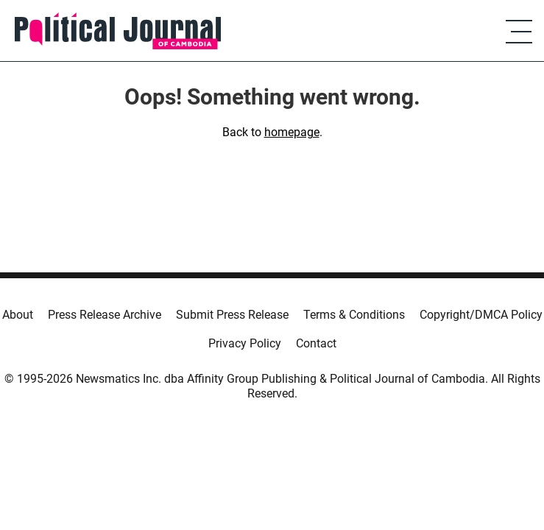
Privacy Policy (244, 343)
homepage (291, 132)
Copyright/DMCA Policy (481, 315)
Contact (316, 343)
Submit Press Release (232, 315)
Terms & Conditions (354, 315)
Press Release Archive (104, 315)
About (17, 315)
